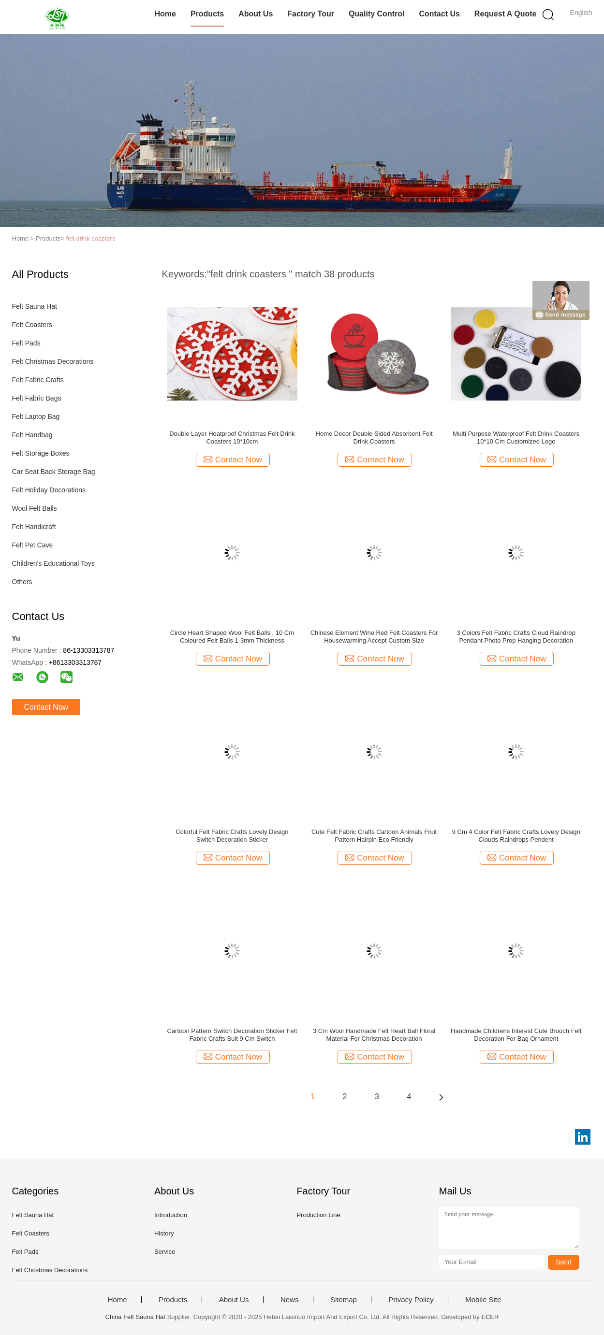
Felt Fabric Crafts (38, 380)
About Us (255, 14)
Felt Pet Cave (32, 545)
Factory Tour (310, 14)
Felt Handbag (32, 435)
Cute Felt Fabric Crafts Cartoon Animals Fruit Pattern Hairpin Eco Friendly (374, 835)
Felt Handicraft (34, 527)
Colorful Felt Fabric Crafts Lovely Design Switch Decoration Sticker (232, 835)
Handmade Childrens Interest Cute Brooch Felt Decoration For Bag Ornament (516, 1034)
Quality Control (377, 14)
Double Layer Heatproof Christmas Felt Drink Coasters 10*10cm (232, 437)
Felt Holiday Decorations (49, 490)
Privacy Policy (410, 1299)
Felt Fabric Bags (36, 398)
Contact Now (46, 707)
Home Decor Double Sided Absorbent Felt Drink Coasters (374, 437)
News (289, 1299)
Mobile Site (483, 1299)
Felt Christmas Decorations (53, 361)
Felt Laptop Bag (36, 416)
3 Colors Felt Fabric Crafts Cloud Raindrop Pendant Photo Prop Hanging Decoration (516, 636)
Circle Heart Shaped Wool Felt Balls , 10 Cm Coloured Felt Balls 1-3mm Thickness (232, 636)
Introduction (170, 1215)
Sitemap (343, 1299)
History (164, 1233)
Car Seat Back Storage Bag (53, 471)
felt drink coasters (91, 238)
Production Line (318, 1215)
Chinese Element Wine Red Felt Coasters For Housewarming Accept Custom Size (374, 636)
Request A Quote (505, 14)
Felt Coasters (32, 325)
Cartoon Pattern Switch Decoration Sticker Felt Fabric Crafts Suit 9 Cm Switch (232, 1034)
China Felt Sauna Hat (135, 1317)
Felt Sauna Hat (34, 306)
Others (22, 582)
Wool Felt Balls (34, 508)
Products (207, 14)
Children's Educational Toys (53, 563)
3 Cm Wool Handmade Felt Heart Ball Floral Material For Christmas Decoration (374, 1034)
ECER (490, 1317)
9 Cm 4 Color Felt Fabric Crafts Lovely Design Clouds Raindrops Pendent (516, 835)
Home (165, 14)
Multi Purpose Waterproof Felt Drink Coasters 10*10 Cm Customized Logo (516, 437)
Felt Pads (26, 343)
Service (164, 1251)
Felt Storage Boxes (41, 453)
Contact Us (439, 14)
